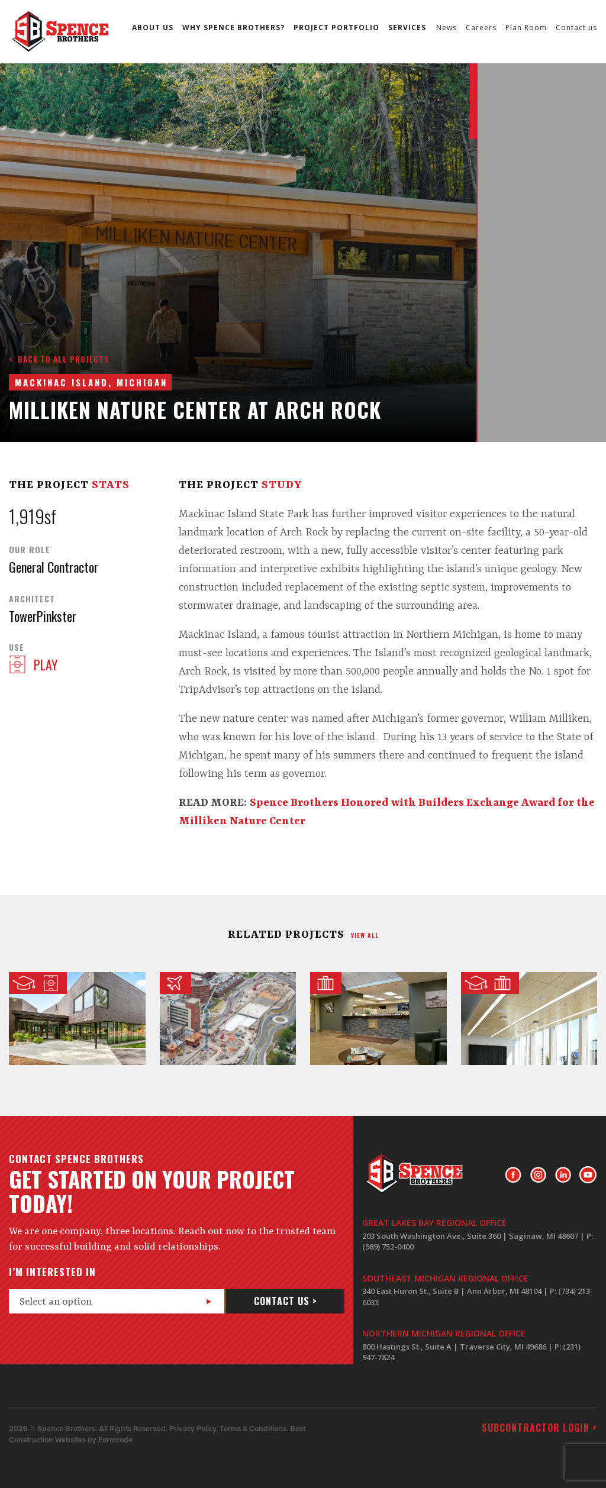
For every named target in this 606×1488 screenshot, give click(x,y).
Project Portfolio (336, 27)
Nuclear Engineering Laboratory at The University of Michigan (529, 1018)
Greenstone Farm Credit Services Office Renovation (378, 1018)
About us (152, 27)
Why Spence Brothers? (233, 27)
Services (407, 27)
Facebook (513, 1175)
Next (454, 105)
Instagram (538, 1175)
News (446, 27)
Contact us (576, 27)
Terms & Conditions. (254, 1429)
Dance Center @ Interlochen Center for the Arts (77, 1018)
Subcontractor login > (539, 1428)
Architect (32, 599)
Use (16, 647)
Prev (454, 82)
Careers (481, 27)
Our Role (29, 550)
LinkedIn (563, 1175)
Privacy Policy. (193, 1429)
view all (365, 935)
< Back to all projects (59, 359)
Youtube (588, 1175)
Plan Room (526, 27)
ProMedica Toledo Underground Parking (228, 1018)
